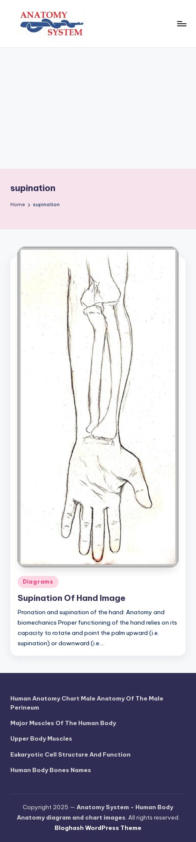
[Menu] (181, 23)
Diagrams (38, 581)
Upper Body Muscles (41, 738)
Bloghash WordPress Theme (98, 828)
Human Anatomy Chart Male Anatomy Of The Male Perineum (86, 702)
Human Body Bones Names (50, 770)
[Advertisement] (98, 108)
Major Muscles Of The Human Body (63, 723)
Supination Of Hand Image (72, 598)
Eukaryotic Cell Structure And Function (70, 754)
